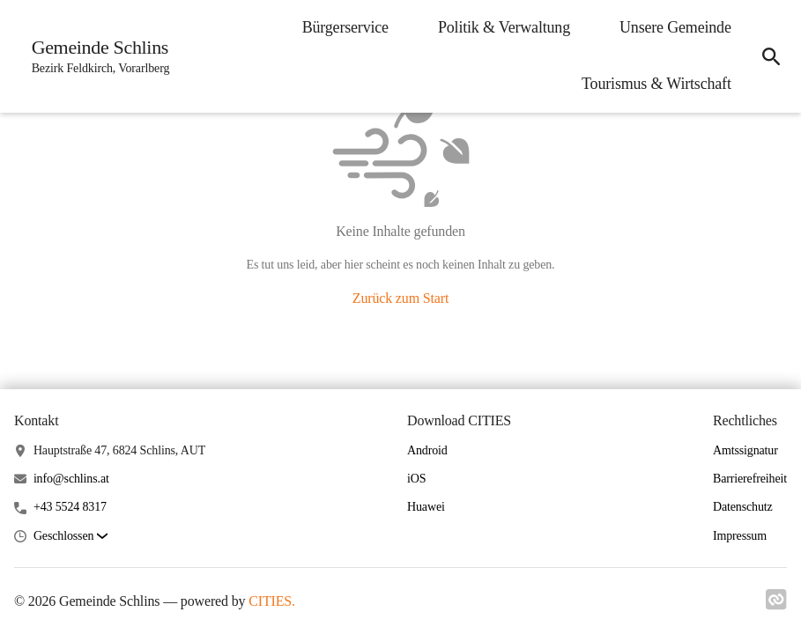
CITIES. (271, 600)
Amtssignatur (745, 450)
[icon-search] (771, 56)
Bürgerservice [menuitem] (344, 27)
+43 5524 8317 (70, 506)
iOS (416, 478)
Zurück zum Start (400, 298)
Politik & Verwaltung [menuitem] (503, 27)
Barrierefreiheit (750, 478)
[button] (70, 536)
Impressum (740, 535)
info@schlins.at (71, 478)
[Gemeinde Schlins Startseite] (95, 56)
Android (427, 450)
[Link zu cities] (776, 605)
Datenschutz (743, 506)
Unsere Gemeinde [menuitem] (675, 27)
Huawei (426, 506)
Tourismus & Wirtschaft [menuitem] (656, 83)
